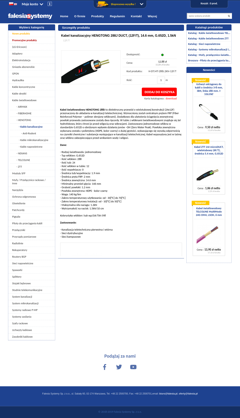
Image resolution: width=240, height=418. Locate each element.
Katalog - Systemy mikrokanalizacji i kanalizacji (209, 49)
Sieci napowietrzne (22, 263)
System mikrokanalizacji (25, 303)
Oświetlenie (18, 203)
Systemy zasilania (21, 316)
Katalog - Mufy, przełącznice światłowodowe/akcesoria (209, 55)
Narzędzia (17, 190)
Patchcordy (18, 210)
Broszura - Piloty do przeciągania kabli (209, 60)
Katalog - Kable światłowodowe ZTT (208, 38)
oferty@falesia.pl (188, 393)
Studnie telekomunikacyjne (27, 290)
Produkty (97, 16)
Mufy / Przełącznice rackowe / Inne (29, 181)
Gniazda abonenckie (23, 67)
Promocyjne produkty (24, 40)
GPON (15, 73)
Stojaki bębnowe (21, 283)
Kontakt (136, 16)
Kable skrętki (19, 93)
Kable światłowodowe (24, 100)
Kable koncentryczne (23, 87)
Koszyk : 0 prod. (209, 3)
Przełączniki (18, 230)
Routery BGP (19, 256)
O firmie (79, 16)
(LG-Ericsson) (19, 47)
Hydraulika (18, 80)
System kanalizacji (22, 296)
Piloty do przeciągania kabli (27, 223)
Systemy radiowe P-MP (25, 310)
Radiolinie (17, 243)
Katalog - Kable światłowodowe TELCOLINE (209, 33)
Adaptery (17, 53)
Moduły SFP (18, 173)
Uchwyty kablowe (22, 330)
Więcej (152, 16)
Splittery (16, 276)
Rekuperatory (19, 250)
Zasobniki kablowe (22, 336)
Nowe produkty (21, 33)
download (171, 98)
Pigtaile (16, 216)
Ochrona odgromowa (24, 196)
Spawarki (17, 270)
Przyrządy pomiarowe (24, 236)
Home (64, 16)
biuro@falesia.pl (168, 393)
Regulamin (117, 16)
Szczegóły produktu (76, 27)
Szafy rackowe (20, 323)
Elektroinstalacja (21, 60)
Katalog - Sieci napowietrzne (204, 44)
